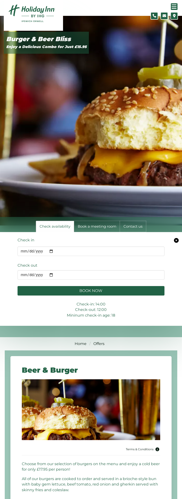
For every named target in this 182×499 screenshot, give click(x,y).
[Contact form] (164, 16)
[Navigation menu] (174, 6)
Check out (27, 265)
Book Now (90, 290)
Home (80, 343)
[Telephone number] (154, 16)
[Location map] (174, 16)
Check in (26, 240)
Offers (99, 343)
